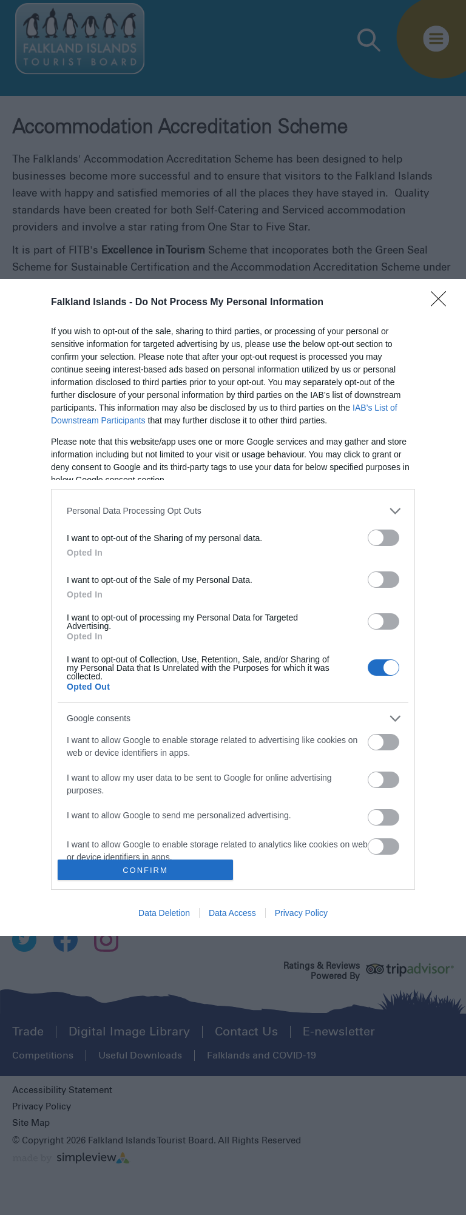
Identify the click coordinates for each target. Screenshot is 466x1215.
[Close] (442, 302)
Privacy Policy (301, 913)
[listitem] (233, 511)
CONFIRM (145, 870)
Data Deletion (164, 913)
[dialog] (233, 608)
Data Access (232, 913)
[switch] (383, 538)
